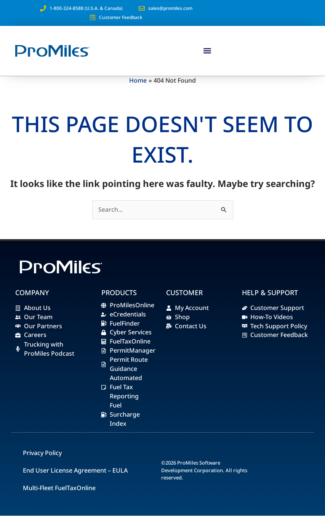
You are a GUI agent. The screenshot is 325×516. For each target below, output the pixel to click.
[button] (207, 51)
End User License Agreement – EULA (75, 470)
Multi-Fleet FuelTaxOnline (59, 488)
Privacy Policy (42, 453)
